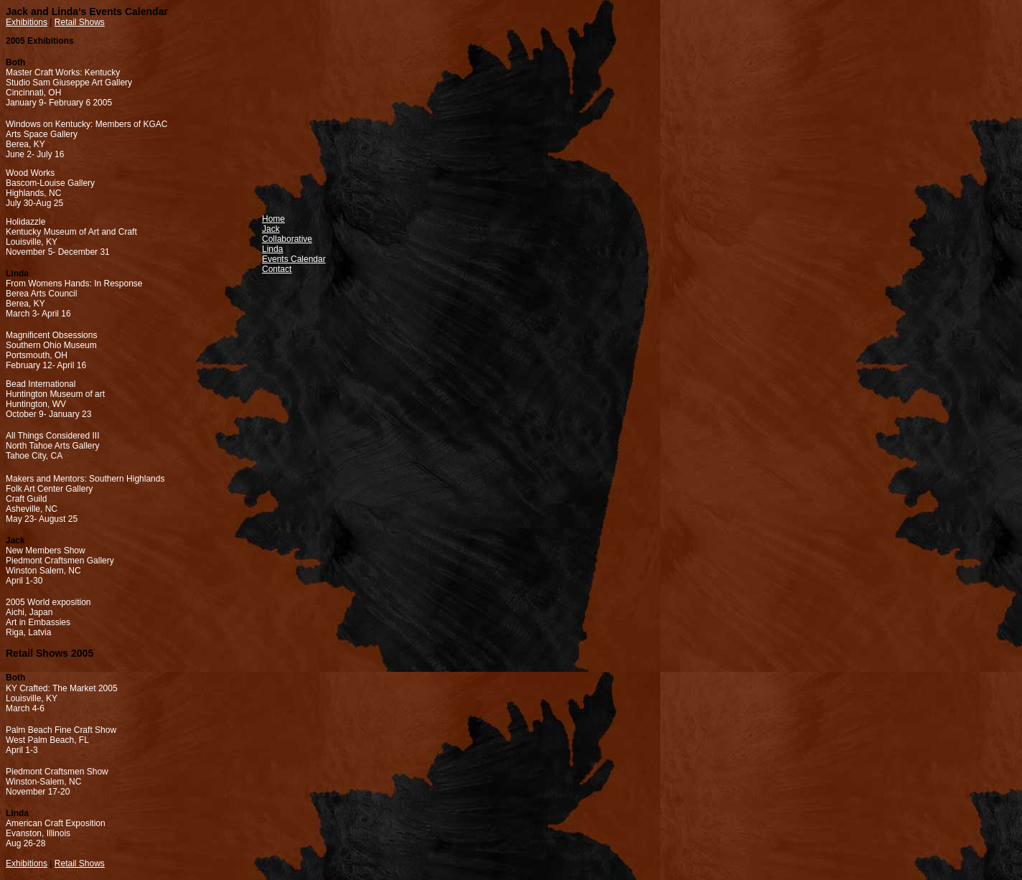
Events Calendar (294, 259)
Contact (276, 269)
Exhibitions (26, 22)
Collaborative (287, 239)
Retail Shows (80, 22)
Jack (271, 229)
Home (273, 219)
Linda (272, 249)
